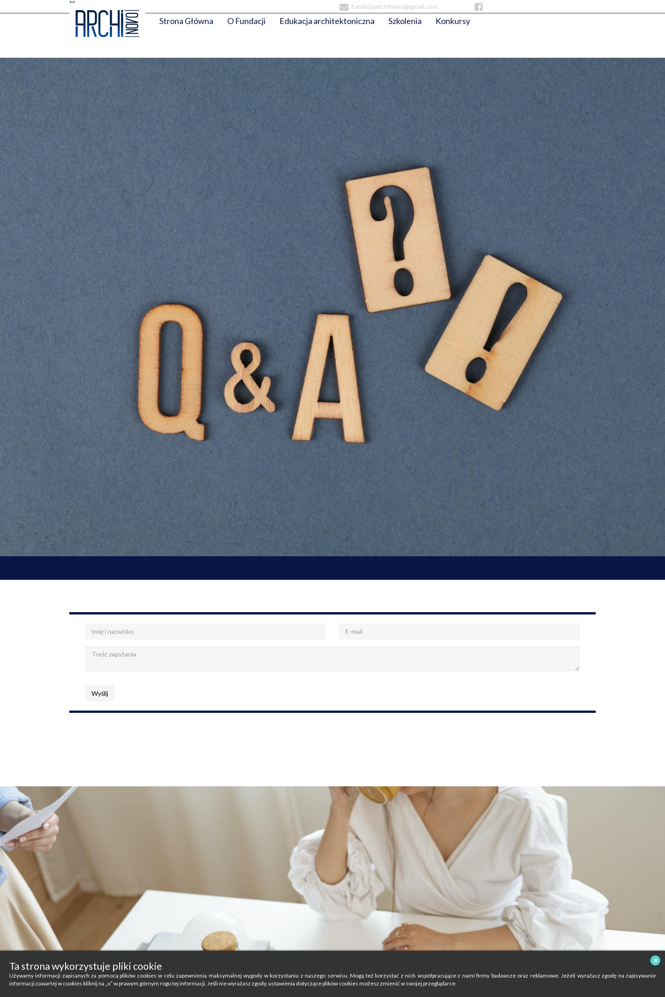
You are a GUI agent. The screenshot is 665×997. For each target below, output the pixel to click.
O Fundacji (246, 21)
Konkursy (452, 21)
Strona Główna (186, 21)
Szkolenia (405, 21)
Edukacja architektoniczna (327, 21)
